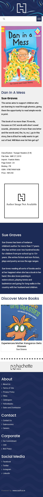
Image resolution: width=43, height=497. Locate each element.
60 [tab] (40, 358)
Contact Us (7, 420)
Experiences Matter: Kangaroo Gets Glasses (22, 345)
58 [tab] (35, 358)
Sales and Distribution (12, 408)
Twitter (6, 465)
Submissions (8, 424)
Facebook (7, 462)
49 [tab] (12, 358)
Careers (6, 428)
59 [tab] (37, 358)
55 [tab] (27, 358)
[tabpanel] (21, 328)
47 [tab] (7, 358)
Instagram (7, 469)
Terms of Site (8, 388)
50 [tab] (14, 358)
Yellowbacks (8, 404)
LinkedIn (6, 473)
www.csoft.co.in (18, 490)
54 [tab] (24, 358)
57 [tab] (32, 358)
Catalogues (7, 400)
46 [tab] (4, 358)
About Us (6, 384)
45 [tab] (2, 358)
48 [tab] (9, 358)
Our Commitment (9, 441)
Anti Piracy (7, 449)
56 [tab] (30, 358)
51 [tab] (17, 358)
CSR (4, 445)
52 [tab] (19, 358)
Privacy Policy (8, 392)
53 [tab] (22, 358)
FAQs (5, 396)
